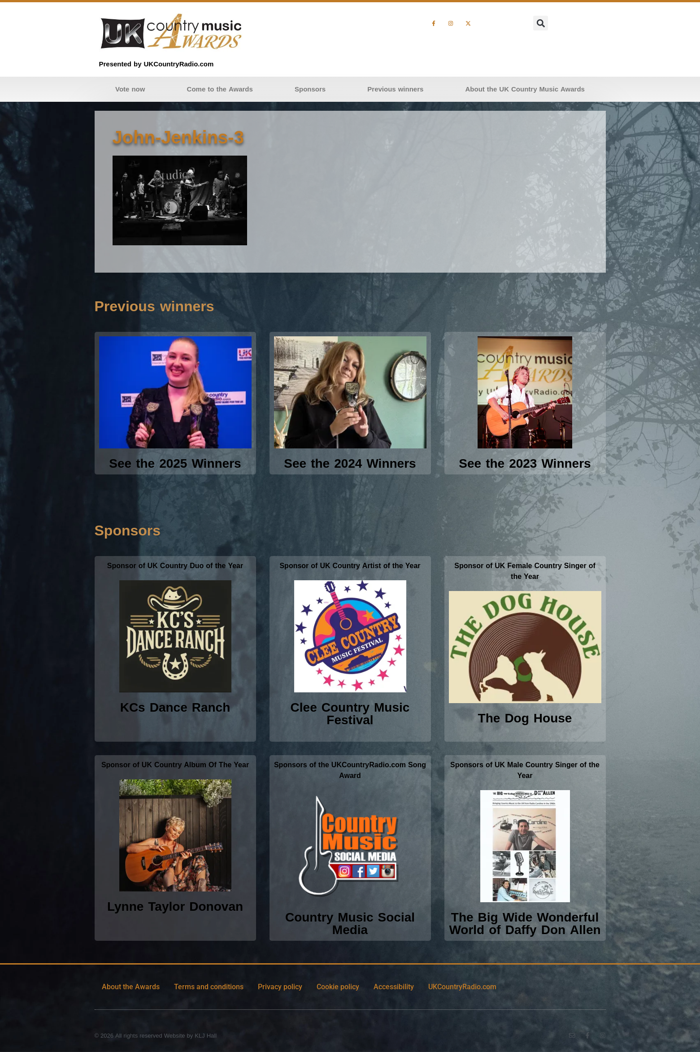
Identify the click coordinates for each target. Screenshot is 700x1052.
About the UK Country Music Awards (525, 89)
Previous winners (395, 89)
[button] (540, 23)
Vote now (130, 89)
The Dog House (525, 718)
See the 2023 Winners (525, 463)
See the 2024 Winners (350, 463)
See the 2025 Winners (175, 463)
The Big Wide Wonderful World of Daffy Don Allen (524, 923)
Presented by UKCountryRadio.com (156, 64)
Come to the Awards (220, 89)
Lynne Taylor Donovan (175, 906)
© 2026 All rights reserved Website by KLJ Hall (156, 1035)
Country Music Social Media (350, 923)
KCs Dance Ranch (175, 707)
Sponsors (310, 89)
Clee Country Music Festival (350, 714)
